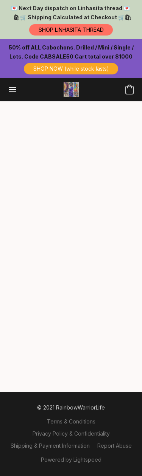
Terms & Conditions (71, 421)
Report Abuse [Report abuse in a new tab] (114, 445)
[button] (71, 30)
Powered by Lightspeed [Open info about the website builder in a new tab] (71, 459)
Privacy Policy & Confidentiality (71, 433)
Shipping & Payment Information (50, 445)
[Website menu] (12, 89)
